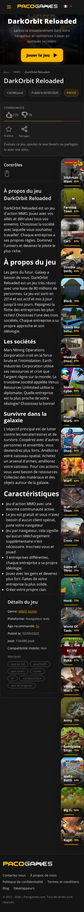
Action (32, 611)
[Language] (68, 6)
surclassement (32, 678)
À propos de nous (43, 875)
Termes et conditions (63, 882)
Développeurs (24, 888)
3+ (37, 626)
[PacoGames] (28, 863)
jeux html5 (40, 664)
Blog (6, 888)
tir (12, 678)
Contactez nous (14, 875)
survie (37, 671)
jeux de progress (21, 685)
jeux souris (18, 671)
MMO (23, 611)
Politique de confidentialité (23, 882)
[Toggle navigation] (8, 6)
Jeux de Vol (18, 664)
